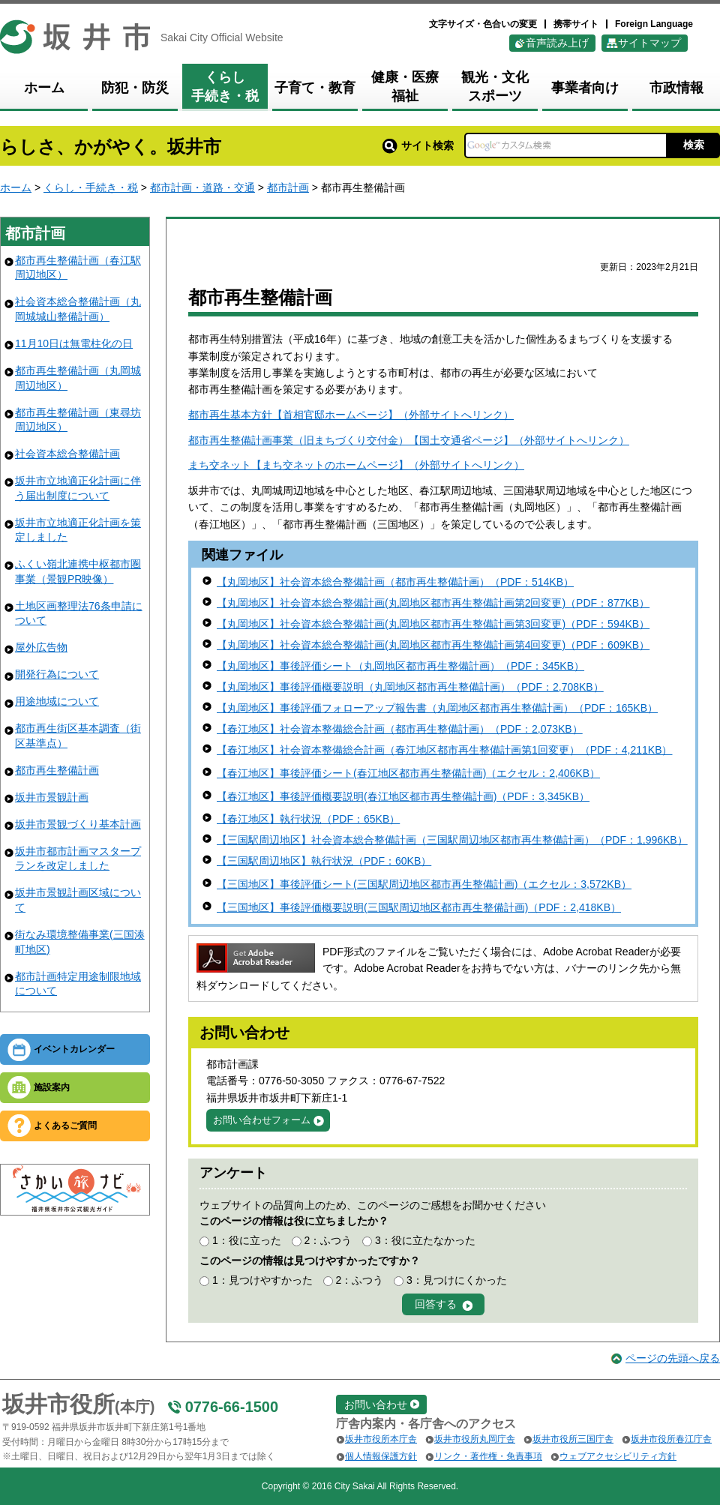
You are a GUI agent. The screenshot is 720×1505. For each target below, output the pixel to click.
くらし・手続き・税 (91, 187)
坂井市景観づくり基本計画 (78, 824)
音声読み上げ (557, 43)
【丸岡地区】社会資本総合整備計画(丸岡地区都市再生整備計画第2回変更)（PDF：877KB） (433, 603)
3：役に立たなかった (425, 1240)
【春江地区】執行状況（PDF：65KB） (308, 819)
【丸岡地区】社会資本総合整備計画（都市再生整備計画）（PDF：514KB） (395, 582)
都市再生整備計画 (57, 770)
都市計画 (288, 187)
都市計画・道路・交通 (202, 187)
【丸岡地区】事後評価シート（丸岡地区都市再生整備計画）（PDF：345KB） (400, 666)
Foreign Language (654, 24)
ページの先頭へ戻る (673, 1358)
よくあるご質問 (65, 1125)
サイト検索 (418, 145)
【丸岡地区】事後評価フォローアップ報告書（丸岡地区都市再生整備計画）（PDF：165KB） (437, 708)
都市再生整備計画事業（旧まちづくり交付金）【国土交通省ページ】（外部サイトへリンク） (408, 440)
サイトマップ (649, 43)
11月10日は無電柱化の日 (74, 343)
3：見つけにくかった (456, 1280)
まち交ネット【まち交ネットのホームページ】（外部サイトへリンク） (356, 465)
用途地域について (57, 701)
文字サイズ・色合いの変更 (483, 24)
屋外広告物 (41, 647)
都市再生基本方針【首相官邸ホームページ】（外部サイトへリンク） (351, 415)
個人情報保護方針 (381, 1456)
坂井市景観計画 (51, 797)
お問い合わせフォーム (261, 1120)
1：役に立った (246, 1240)
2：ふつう (328, 1240)
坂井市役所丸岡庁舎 (474, 1439)
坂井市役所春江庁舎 (671, 1439)
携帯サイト (576, 24)
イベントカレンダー (74, 1049)
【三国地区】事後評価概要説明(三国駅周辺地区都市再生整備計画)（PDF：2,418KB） (419, 907)
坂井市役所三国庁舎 (573, 1439)
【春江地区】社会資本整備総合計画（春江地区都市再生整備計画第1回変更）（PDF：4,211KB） (445, 750)
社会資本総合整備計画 (67, 454)
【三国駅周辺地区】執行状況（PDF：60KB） (324, 861)
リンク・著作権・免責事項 (488, 1456)
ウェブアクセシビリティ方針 (618, 1456)
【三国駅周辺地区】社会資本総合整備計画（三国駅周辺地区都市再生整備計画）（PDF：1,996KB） (452, 840)
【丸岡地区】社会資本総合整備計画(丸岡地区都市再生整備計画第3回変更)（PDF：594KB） (433, 624)
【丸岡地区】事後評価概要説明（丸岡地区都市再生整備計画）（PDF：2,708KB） (410, 687)
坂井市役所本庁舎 (381, 1439)
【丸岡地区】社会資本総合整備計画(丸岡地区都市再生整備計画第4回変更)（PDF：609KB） (433, 645)
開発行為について (57, 674)
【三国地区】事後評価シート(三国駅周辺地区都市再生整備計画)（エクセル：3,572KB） (424, 884)
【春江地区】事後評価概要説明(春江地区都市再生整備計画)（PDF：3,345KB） (403, 796)
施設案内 (52, 1087)
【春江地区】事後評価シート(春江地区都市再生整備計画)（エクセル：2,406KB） (408, 773)
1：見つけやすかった (262, 1280)
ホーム (16, 187)
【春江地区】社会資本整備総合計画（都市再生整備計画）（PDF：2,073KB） (400, 729)
